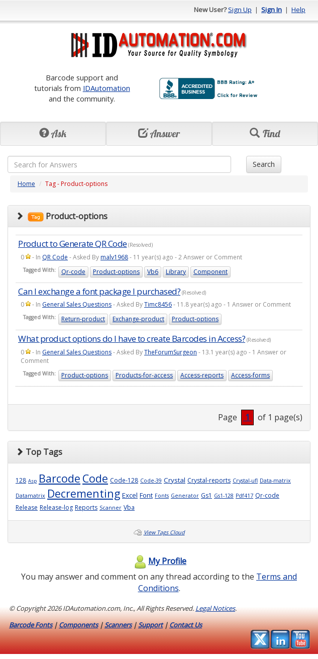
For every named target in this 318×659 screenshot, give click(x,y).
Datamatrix (30, 495)
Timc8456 (158, 304)
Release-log (56, 507)
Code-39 (151, 480)
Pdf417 (244, 495)
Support (150, 624)
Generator (185, 495)
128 (21, 480)
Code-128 (124, 480)
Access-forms (250, 375)
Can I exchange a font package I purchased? (99, 291)
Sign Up (240, 9)
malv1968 (114, 257)
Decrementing (83, 493)
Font (146, 495)
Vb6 (152, 271)
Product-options (116, 271)
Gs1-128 (224, 495)
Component (210, 271)
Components (78, 624)
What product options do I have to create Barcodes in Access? (131, 338)
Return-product (83, 319)
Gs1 (206, 495)
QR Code (55, 257)
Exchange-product (138, 319)
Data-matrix (275, 480)
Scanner (110, 507)
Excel (130, 495)
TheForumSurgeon (170, 352)
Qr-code (73, 271)
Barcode (59, 478)
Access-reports (202, 375)
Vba (129, 507)
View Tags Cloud (164, 532)
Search (264, 164)
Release (27, 507)
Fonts (162, 495)
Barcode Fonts (30, 624)
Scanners (118, 624)
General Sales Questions (77, 304)
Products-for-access (144, 375)
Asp (32, 481)
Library (176, 271)
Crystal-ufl (245, 480)
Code (95, 478)
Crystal (174, 480)
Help (298, 9)
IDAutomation (106, 88)
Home (26, 183)
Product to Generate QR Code (72, 243)
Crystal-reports (209, 480)
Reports (86, 507)
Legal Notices (215, 608)
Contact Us (185, 624)
